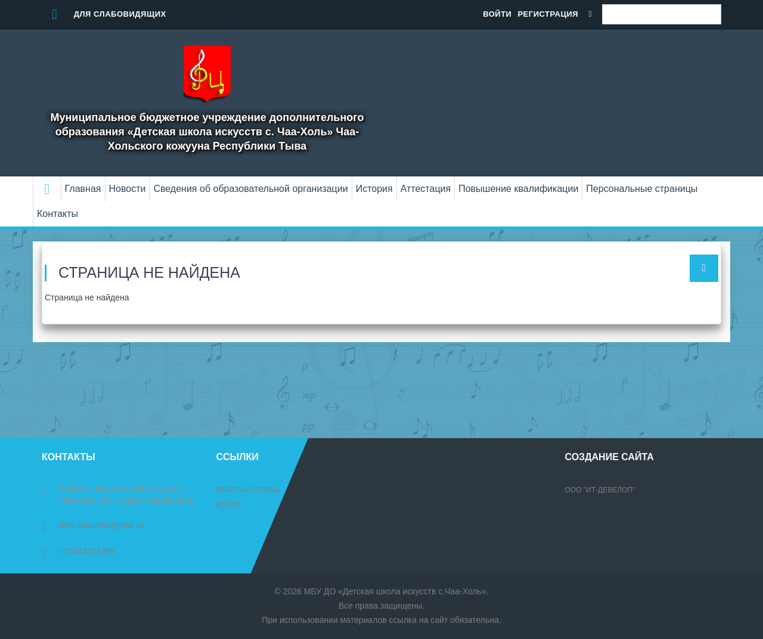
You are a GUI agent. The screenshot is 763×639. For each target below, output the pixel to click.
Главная (83, 189)
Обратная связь (248, 490)
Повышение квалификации (518, 189)
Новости (127, 189)
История (374, 189)
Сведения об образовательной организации (250, 189)
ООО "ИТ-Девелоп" (600, 490)
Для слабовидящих (104, 14)
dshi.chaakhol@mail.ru (93, 525)
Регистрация (547, 14)
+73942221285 (78, 551)
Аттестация (426, 189)
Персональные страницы (641, 189)
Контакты (57, 214)
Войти (497, 14)
